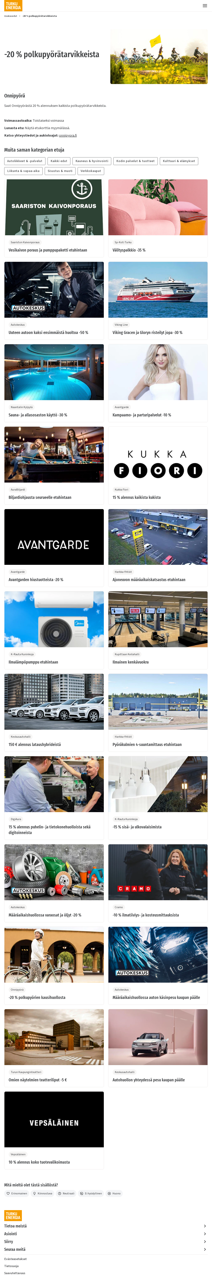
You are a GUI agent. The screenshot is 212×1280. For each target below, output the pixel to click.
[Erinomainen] (16, 1193)
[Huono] (114, 1193)
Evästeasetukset (15, 1259)
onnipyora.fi (68, 135)
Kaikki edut (59, 161)
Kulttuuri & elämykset (179, 161)
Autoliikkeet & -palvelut (24, 161)
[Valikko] (205, 5)
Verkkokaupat (91, 171)
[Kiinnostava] (42, 1193)
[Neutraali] (66, 1193)
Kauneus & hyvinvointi (91, 161)
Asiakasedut (10, 16)
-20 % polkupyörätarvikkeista (39, 16)
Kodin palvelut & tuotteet (135, 161)
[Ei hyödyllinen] (91, 1193)
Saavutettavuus (14, 1273)
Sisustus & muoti (60, 171)
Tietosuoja (11, 1266)
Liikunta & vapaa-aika (23, 171)
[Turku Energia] (13, 5)
